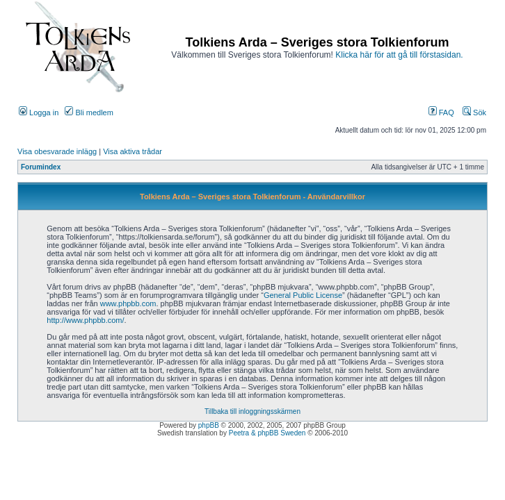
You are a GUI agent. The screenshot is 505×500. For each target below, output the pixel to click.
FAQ (441, 112)
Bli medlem (89, 112)
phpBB (208, 425)
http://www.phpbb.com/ (85, 320)
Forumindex (41, 167)
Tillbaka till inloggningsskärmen (252, 411)
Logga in (38, 112)
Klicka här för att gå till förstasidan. (399, 55)
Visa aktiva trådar (132, 151)
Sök (474, 112)
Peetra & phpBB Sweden (267, 433)
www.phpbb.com (128, 303)
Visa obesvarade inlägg (57, 151)
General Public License (303, 295)
